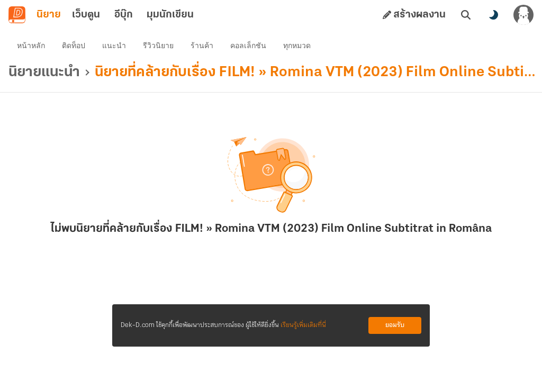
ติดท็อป (73, 45)
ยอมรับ (394, 325)
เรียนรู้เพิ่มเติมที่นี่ (303, 325)
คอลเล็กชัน (248, 45)
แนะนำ (114, 45)
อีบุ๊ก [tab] (123, 15)
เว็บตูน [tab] (86, 15)
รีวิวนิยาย (158, 45)
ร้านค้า (202, 45)
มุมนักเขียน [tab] (170, 15)
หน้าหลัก (31, 45)
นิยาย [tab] (49, 15)
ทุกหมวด (297, 45)
